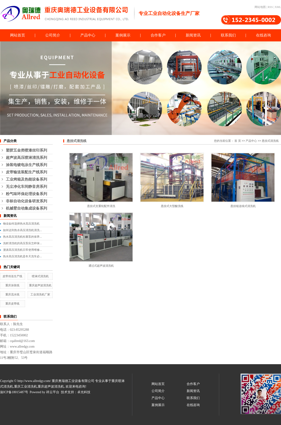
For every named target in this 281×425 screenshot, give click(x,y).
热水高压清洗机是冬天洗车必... (22, 256)
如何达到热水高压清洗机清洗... (22, 230)
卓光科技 (83, 392)
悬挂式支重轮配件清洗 (101, 206)
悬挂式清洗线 (270, 140)
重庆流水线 (12, 294)
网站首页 (17, 35)
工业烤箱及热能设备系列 (26, 179)
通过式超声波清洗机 (101, 265)
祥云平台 (52, 392)
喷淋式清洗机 (40, 276)
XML (278, 7)
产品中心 (87, 35)
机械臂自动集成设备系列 (26, 208)
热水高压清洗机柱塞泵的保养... (22, 236)
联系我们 (228, 35)
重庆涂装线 (12, 285)
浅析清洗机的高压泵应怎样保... (22, 243)
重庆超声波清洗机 (40, 285)
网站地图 (260, 7)
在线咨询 (263, 35)
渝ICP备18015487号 (14, 392)
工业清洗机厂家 (40, 294)
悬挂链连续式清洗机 (243, 206)
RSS (270, 7)
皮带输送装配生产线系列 (26, 172)
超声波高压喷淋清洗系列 (26, 158)
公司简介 (52, 35)
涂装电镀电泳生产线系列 (26, 165)
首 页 (237, 140)
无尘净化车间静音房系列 (26, 187)
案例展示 (122, 35)
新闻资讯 (193, 35)
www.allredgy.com (22, 346)
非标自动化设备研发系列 (26, 201)
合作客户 (158, 35)
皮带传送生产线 (12, 276)
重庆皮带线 (12, 303)
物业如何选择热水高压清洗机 (21, 223)
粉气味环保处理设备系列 (26, 194)
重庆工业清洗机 (25, 386)
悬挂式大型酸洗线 (172, 206)
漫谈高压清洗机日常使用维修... (22, 249)
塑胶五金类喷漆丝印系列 (26, 150)
